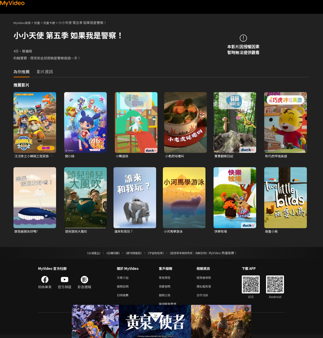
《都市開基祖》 (131, 253)
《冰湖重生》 (85, 253)
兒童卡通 (54, 22)
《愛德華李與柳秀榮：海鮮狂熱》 (194, 253)
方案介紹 (123, 278)
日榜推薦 (123, 297)
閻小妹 (70, 156)
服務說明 (123, 288)
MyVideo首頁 (23, 22)
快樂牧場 (221, 232)
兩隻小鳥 (272, 232)
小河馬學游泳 (174, 232)
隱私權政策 (207, 288)
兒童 (40, 22)
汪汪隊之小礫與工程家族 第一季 (32, 156)
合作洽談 (206, 297)
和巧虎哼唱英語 (277, 156)
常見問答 (165, 278)
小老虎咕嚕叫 (175, 156)
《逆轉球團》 (107, 253)
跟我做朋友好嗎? (27, 232)
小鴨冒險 (122, 156)
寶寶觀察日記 (224, 156)
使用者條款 (207, 278)
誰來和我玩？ (124, 232)
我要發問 (165, 288)
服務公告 (165, 297)
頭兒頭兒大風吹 (77, 232)
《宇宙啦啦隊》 (157, 253)
